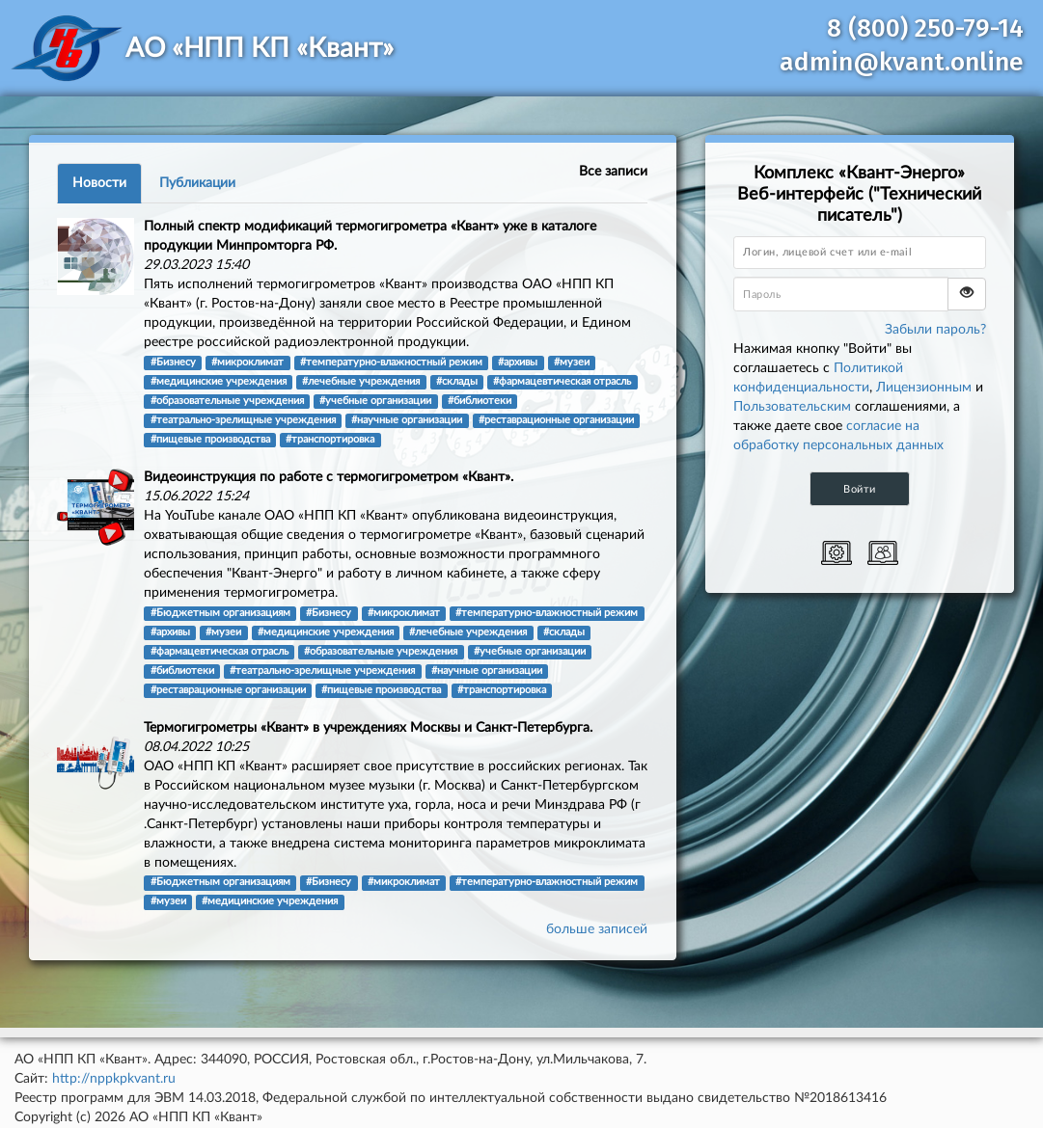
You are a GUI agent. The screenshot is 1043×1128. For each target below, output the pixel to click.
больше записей (596, 929)
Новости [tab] (99, 183)
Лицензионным (924, 387)
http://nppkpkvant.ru (114, 1079)
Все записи (613, 171)
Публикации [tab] (197, 183)
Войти (859, 489)
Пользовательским (792, 407)
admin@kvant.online (902, 62)
